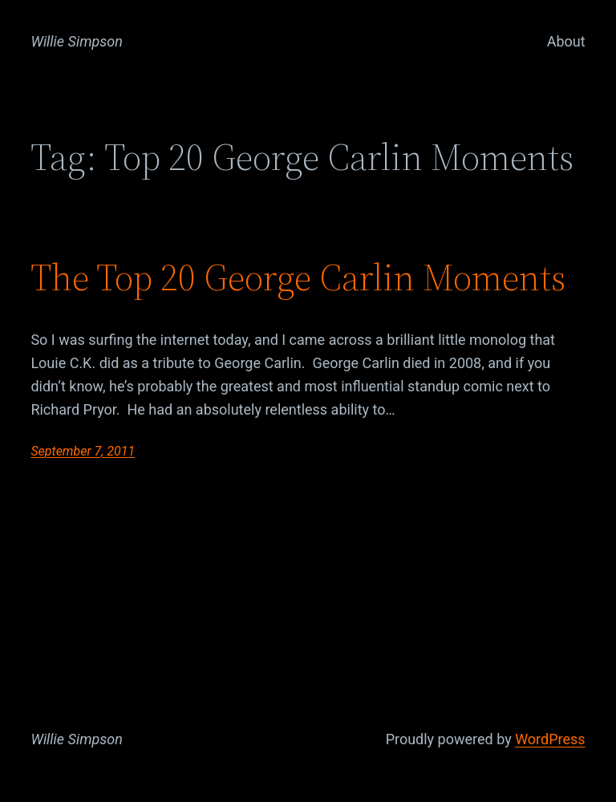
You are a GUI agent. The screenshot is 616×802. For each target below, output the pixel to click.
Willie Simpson (76, 41)
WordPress (550, 739)
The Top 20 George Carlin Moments (297, 277)
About (566, 41)
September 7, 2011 (82, 451)
